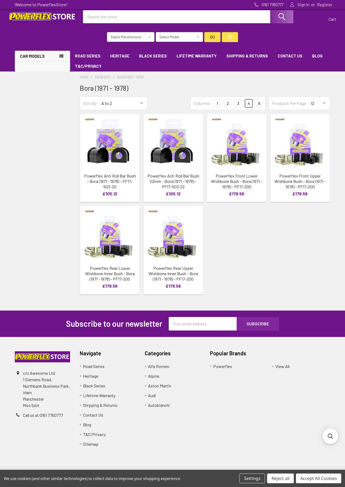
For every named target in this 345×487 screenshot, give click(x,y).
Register (324, 4)
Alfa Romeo (158, 370)
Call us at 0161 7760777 (43, 419)
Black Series (153, 60)
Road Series (88, 60)
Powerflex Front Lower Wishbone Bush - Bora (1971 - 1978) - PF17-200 (236, 186)
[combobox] (188, 19)
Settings (252, 478)
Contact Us (290, 60)
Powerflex (222, 370)
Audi (152, 399)
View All (282, 370)
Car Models (32, 60)
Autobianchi (159, 409)
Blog (317, 60)
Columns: (202, 107)
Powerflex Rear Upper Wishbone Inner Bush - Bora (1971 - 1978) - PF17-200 (173, 278)
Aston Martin (159, 390)
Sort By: (90, 107)
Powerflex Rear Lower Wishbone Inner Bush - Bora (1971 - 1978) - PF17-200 (110, 278)
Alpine (153, 380)
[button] (330, 436)
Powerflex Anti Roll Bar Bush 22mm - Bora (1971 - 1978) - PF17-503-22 (173, 186)
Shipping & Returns (247, 60)
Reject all (280, 478)
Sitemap (90, 448)
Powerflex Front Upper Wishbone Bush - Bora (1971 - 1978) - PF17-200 (300, 186)
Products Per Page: (290, 107)
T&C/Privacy (90, 70)
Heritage (119, 60)
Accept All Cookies (318, 478)
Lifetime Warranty (197, 60)
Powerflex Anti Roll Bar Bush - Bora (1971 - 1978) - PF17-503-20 (110, 186)
